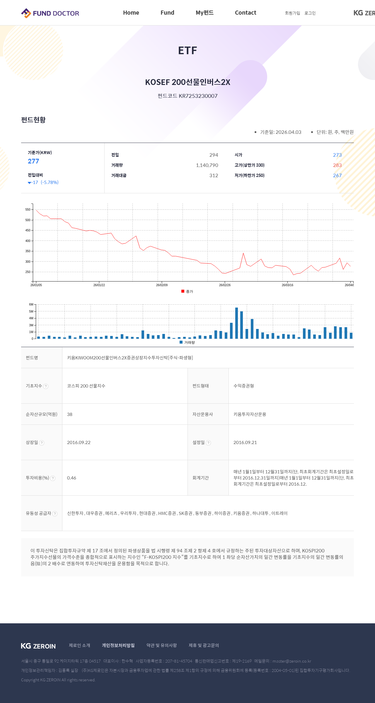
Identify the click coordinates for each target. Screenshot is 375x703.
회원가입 (292, 13)
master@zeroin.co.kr (291, 661)
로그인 (310, 13)
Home (131, 12)
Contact (245, 12)
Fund (167, 12)
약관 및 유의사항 (161, 645)
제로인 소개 (79, 645)
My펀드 (205, 12)
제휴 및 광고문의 (204, 645)
